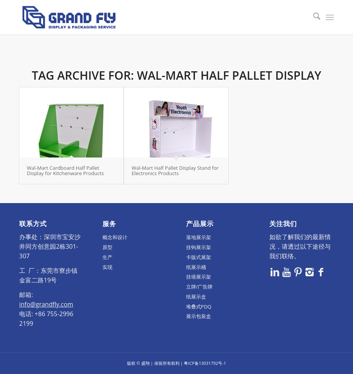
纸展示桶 (196, 267)
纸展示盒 (196, 296)
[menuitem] (312, 17)
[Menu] (330, 17)
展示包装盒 (198, 316)
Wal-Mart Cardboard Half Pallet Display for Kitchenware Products (65, 170)
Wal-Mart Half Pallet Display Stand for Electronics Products (175, 170)
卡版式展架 (198, 257)
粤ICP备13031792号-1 (205, 363)
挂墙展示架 (198, 276)
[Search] (312, 17)
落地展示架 (198, 237)
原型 (107, 247)
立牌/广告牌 (199, 286)
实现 (107, 267)
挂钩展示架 (198, 247)
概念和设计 (114, 237)
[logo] (69, 17)
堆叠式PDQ (198, 306)
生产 (107, 257)
